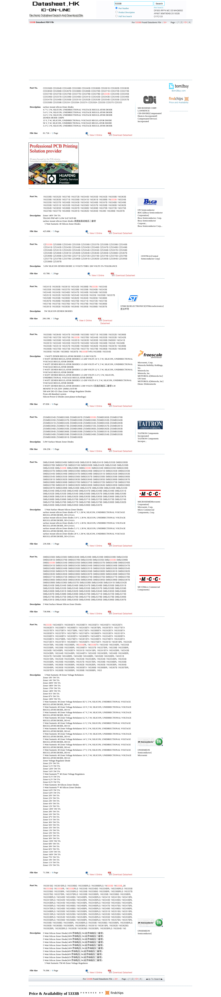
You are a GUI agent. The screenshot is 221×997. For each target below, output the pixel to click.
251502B (175, 13)
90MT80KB (166, 13)
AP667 (157, 13)
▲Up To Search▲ (154, 978)
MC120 (170, 10)
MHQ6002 (178, 10)
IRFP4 (163, 10)
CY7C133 (158, 16)
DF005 (157, 10)
